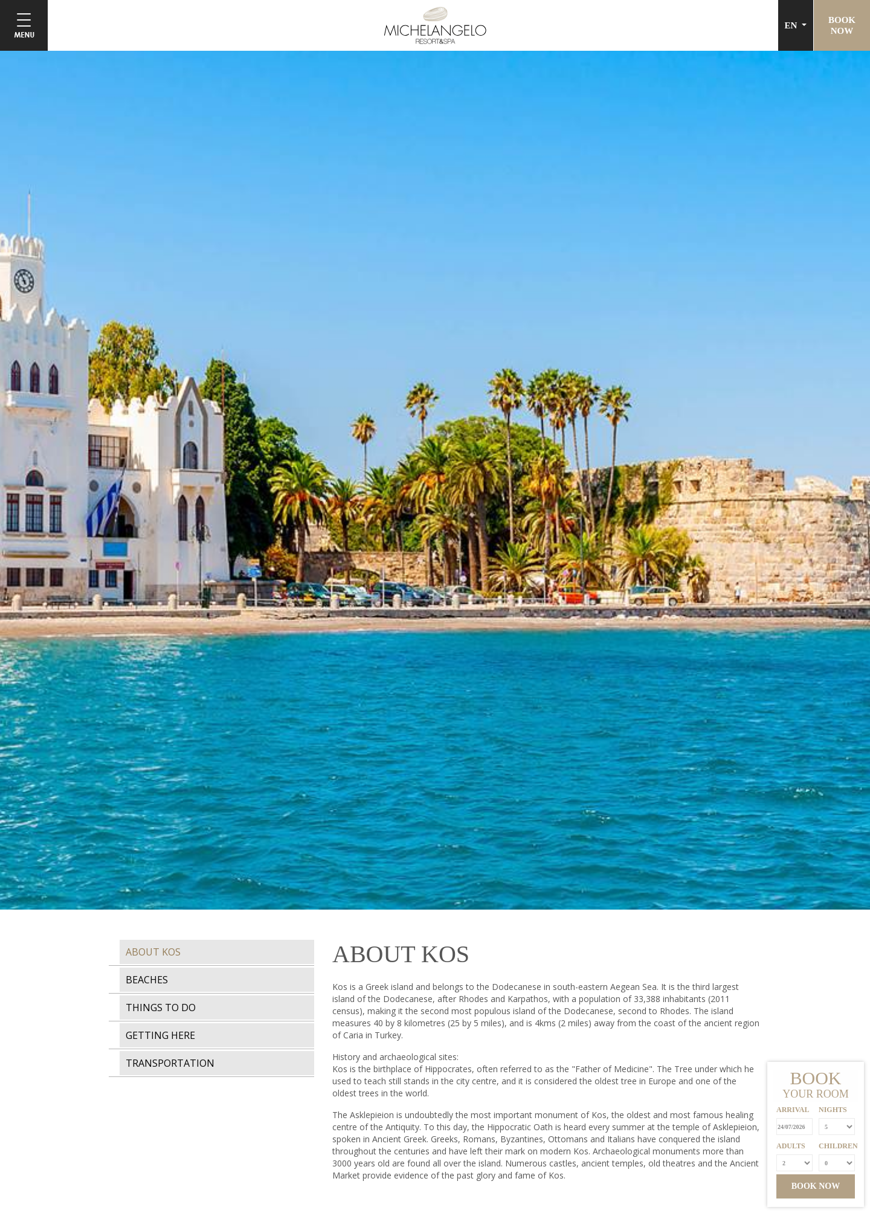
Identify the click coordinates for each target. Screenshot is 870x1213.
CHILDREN (837, 1146)
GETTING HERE (160, 1035)
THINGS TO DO (161, 1007)
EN (792, 25)
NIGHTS (833, 1109)
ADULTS (790, 1146)
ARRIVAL (792, 1109)
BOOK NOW (815, 1186)
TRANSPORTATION (170, 1063)
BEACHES (147, 979)
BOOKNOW (842, 25)
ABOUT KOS (153, 952)
